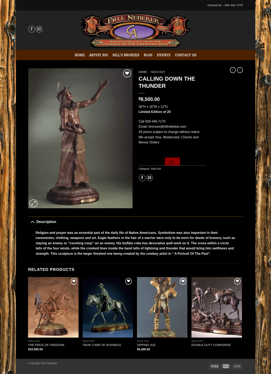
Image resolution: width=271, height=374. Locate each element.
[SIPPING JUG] (162, 307)
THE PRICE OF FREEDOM (46, 345)
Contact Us (185, 55)
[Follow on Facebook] (31, 29)
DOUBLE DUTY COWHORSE (211, 345)
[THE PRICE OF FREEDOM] (53, 307)
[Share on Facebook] (142, 178)
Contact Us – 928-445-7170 (225, 5)
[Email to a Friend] (149, 178)
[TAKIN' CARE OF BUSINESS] (108, 307)
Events (163, 55)
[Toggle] (32, 221)
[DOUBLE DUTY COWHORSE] (216, 307)
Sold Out (158, 71)
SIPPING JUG (146, 345)
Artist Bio (98, 55)
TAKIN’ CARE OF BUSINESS (102, 345)
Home (80, 55)
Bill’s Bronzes (125, 55)
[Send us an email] (39, 29)
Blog (148, 55)
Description (42, 221)
